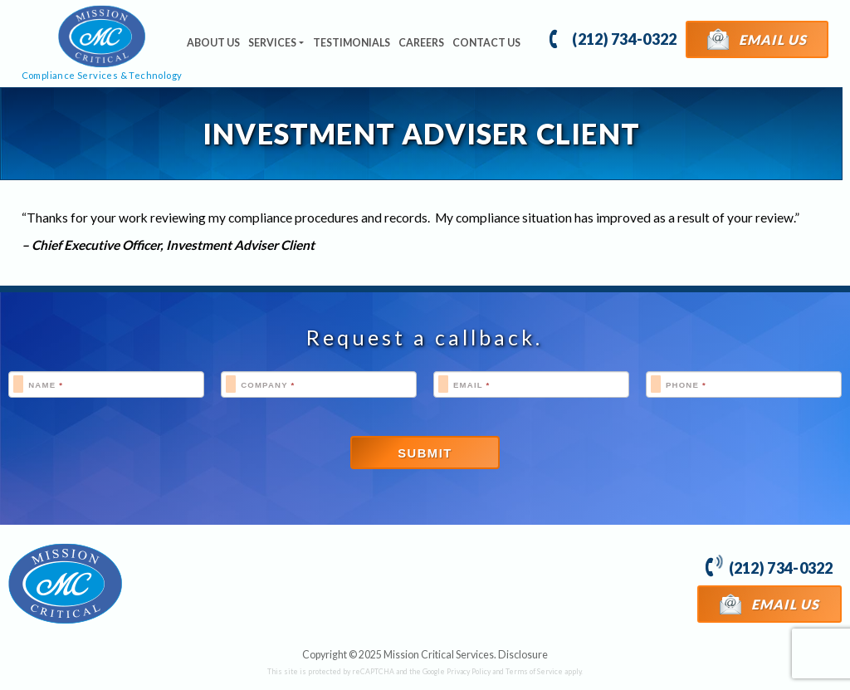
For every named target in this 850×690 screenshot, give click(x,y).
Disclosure (523, 654)
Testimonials (351, 43)
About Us (213, 43)
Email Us (757, 38)
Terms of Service (534, 671)
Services (272, 43)
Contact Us (486, 43)
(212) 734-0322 (613, 38)
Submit (425, 453)
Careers (421, 43)
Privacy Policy (469, 671)
